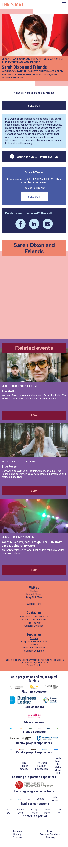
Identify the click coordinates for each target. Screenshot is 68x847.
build (38, 665)
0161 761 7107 (38, 619)
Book (34, 415)
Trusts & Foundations (34, 647)
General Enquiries (34, 625)
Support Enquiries (34, 650)
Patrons (34, 644)
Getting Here (34, 603)
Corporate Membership (34, 641)
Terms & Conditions (51, 834)
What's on (19, 92)
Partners (17, 831)
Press (50, 831)
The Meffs (9, 391)
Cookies (17, 837)
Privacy (17, 834)
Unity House (54, 799)
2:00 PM (30, 461)
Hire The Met (34, 622)
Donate (34, 638)
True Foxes (9, 466)
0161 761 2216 (40, 616)
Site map (50, 837)
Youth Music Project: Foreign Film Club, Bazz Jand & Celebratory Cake (32, 544)
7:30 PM (29, 536)
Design (30, 665)
